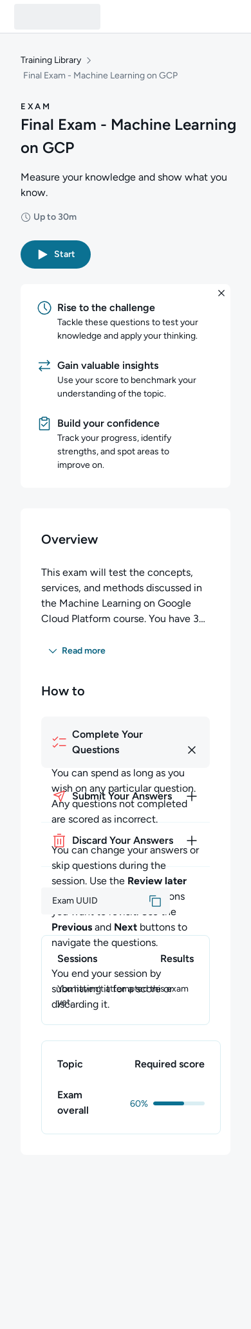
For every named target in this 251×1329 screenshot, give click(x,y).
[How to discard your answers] (125, 840)
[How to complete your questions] (125, 742)
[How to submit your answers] (125, 796)
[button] (56, 254)
